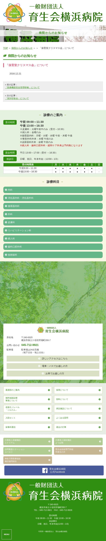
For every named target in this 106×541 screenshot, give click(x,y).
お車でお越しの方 (53, 373)
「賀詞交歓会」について (17, 98)
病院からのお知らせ (22, 48)
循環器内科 (12, 206)
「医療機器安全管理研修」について (22, 87)
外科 (8, 214)
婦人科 (10, 238)
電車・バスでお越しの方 (53, 366)
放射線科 (11, 254)
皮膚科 (10, 222)
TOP (5, 48)
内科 (8, 189)
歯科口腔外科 (13, 246)
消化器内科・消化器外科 (19, 198)
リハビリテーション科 (18, 230)
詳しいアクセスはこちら (53, 358)
